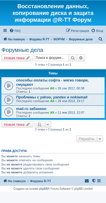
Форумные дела (22, 50)
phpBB (43, 188)
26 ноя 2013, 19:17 (71, 101)
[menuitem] (15, 30)
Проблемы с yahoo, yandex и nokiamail (51, 97)
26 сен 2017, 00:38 (71, 88)
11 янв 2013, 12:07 (71, 112)
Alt (52, 88)
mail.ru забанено (31, 109)
